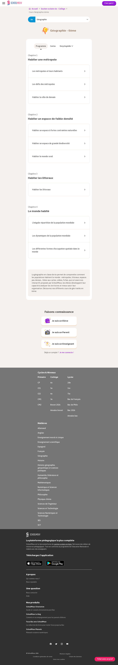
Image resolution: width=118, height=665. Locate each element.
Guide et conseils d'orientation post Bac (40, 610)
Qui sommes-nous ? (33, 579)
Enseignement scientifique (49, 442)
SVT (39, 525)
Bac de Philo (73, 405)
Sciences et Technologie (48, 508)
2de (69, 383)
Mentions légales (65, 654)
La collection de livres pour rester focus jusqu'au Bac (45, 625)
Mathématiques (44, 483)
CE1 (39, 388)
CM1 (39, 399)
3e (51, 399)
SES (39, 520)
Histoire (41, 460)
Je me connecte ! (66, 352)
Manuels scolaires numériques (37, 632)
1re (69, 388)
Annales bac (73, 416)
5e (51, 388)
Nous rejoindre (31, 582)
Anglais (41, 433)
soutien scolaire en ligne (63, 544)
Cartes (53, 46)
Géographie (43, 456)
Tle (69, 394)
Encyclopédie (67, 46)
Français (41, 451)
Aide (28, 596)
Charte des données (75, 656)
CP (39, 383)
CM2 (39, 405)
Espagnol (41, 447)
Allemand (42, 428)
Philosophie (42, 495)
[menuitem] (41, 46)
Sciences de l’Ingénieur (47, 504)
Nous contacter (31, 593)
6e (51, 383)
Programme (41, 46)
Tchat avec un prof (105, 659)
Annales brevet (56, 410)
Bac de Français (74, 399)
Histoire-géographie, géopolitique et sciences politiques (48, 468)
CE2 (39, 394)
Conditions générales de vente (42, 656)
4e (51, 394)
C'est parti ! (109, 3)
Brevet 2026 (55, 405)
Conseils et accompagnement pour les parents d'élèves (46, 617)
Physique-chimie (44, 499)
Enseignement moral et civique (51, 437)
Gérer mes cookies (59, 659)
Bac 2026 (71, 410)
